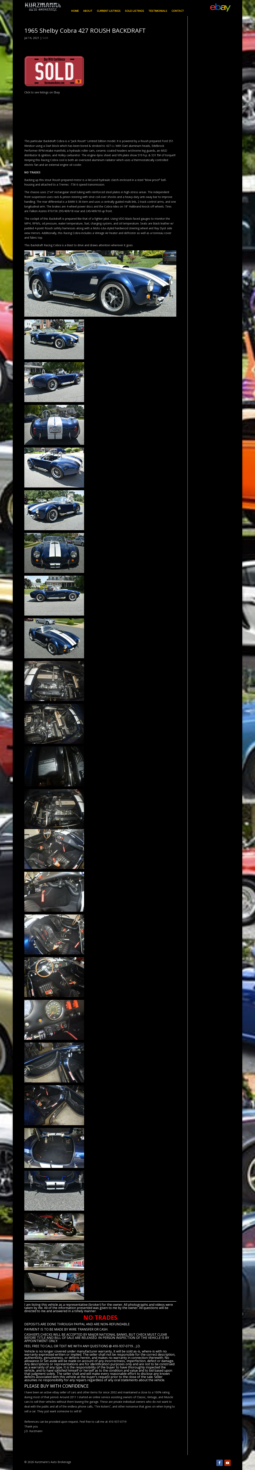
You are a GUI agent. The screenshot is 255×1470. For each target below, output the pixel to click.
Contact (178, 11)
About (87, 11)
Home (75, 11)
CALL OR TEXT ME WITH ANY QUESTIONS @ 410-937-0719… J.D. (92, 1346)
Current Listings (109, 11)
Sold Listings (134, 11)
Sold (45, 38)
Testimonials (157, 11)
